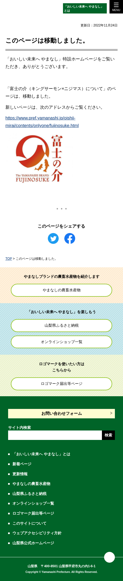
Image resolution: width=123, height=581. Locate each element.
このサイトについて (29, 523)
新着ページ (21, 464)
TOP (8, 259)
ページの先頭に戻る (109, 557)
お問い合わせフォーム (61, 413)
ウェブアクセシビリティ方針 (37, 533)
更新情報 (20, 474)
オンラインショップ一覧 (61, 342)
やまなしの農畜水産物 (62, 290)
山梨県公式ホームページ (33, 543)
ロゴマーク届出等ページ (61, 383)
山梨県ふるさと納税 (62, 325)
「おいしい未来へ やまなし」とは (84, 8)
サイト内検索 (19, 427)
